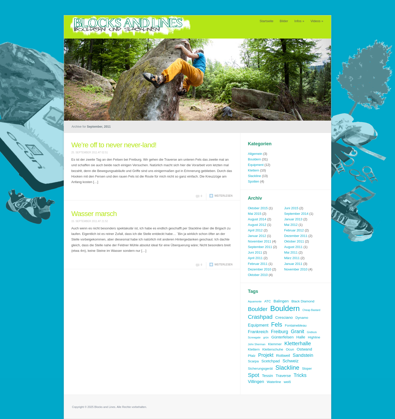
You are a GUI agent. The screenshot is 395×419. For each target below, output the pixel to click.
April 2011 (255, 258)
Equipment (256, 165)
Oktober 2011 (294, 241)
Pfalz (251, 356)
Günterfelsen (282, 337)
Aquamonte (255, 301)
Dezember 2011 (296, 236)
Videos (317, 21)
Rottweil (283, 355)
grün (266, 337)
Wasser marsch (94, 214)
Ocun (290, 349)
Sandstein (303, 355)
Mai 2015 (254, 214)
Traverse (283, 375)
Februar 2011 (258, 264)
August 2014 (257, 219)
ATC (267, 301)
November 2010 (296, 269)
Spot (253, 375)
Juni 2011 (255, 252)
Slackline (254, 176)
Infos (299, 21)
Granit (297, 331)
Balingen (281, 301)
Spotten (253, 181)
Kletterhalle (297, 343)
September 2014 (296, 214)
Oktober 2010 (258, 275)
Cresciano (284, 317)
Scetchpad (270, 361)
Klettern (253, 170)
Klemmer (275, 344)
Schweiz (290, 361)
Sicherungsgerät (260, 368)
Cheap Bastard (311, 309)
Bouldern (254, 159)
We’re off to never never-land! (113, 145)
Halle (300, 337)
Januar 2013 (293, 219)
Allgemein (255, 154)
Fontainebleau (296, 325)
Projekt (266, 355)
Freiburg (279, 331)
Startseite (266, 21)
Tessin (267, 375)
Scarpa (253, 361)
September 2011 (260, 247)
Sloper (307, 368)
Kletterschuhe (272, 349)
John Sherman (256, 344)
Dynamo (301, 318)
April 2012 (255, 230)
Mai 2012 (291, 225)
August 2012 (257, 225)
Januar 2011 (293, 264)
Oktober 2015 (258, 208)
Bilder (284, 21)
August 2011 (293, 247)
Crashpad (260, 317)
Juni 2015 (291, 208)
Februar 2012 (294, 230)
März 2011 (292, 258)
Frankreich (258, 331)
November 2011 (259, 241)
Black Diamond (302, 301)
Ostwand (304, 349)
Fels (276, 324)
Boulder (258, 309)
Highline (314, 337)
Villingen (256, 381)
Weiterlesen (223, 195)
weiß (287, 382)
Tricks (299, 375)
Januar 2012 (257, 236)
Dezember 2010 (259, 269)
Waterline (274, 382)
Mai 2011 (291, 252)
